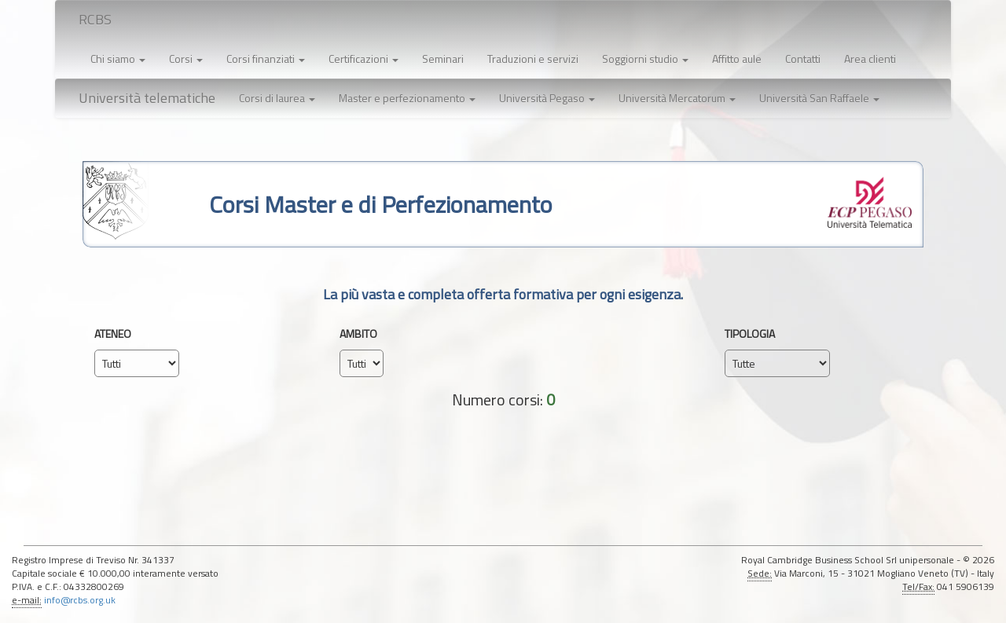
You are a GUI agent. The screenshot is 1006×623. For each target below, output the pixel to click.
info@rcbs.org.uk (80, 600)
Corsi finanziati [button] (265, 58)
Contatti (803, 58)
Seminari (443, 58)
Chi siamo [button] (117, 58)
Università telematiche (147, 97)
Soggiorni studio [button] (645, 58)
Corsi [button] (186, 58)
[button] (277, 98)
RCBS (95, 19)
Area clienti (870, 58)
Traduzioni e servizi (532, 58)
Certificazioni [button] (363, 58)
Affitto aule (737, 58)
